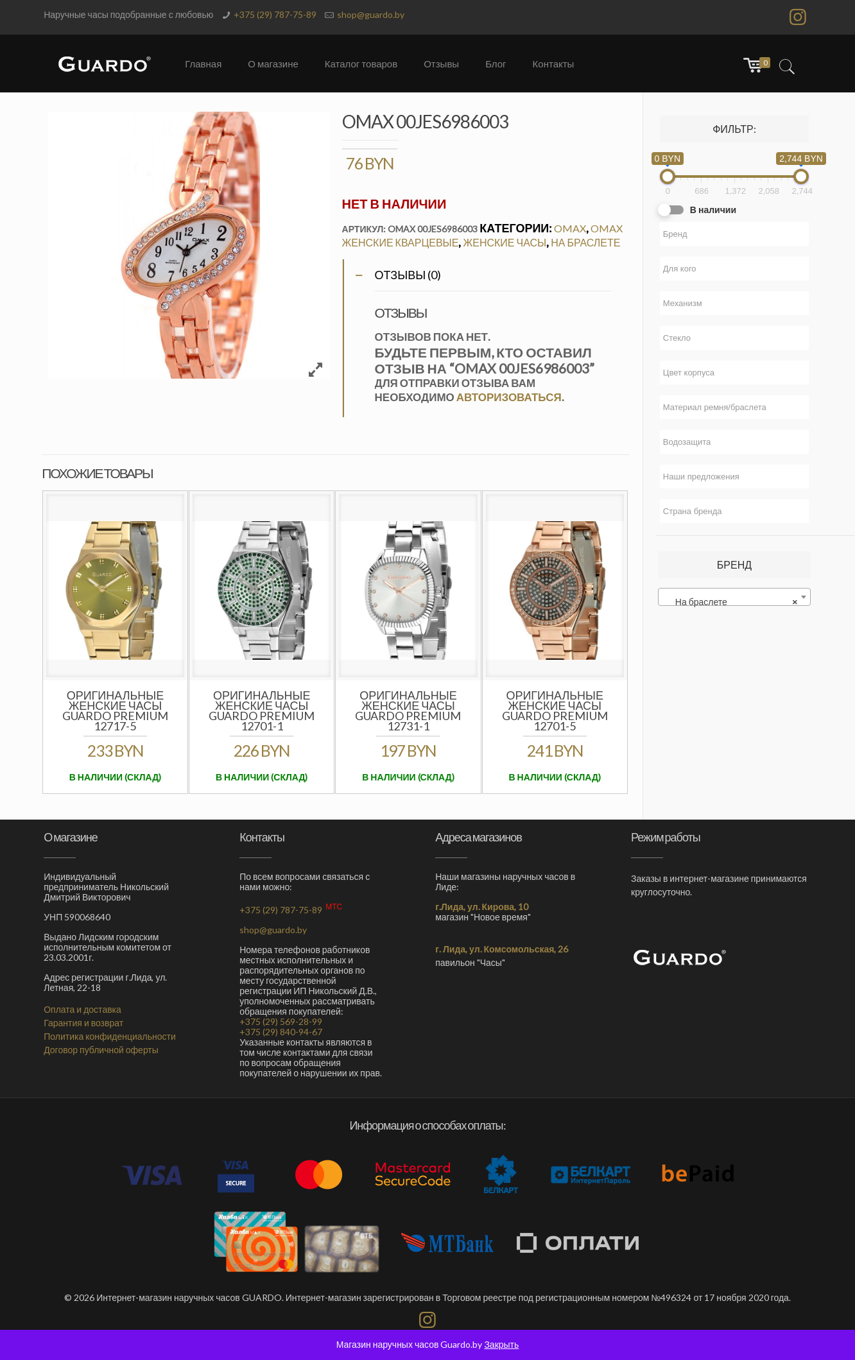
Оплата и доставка (82, 1009)
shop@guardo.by (370, 14)
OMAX (570, 228)
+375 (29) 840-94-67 (280, 1031)
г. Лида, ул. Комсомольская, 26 (501, 948)
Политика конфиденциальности (110, 1036)
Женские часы (504, 242)
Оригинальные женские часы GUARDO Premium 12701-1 (262, 710)
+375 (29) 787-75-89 (275, 14)
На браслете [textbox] (730, 602)
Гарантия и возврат (83, 1022)
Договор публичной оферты (101, 1049)
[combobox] (734, 597)
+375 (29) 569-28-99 (280, 1021)
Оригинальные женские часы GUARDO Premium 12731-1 (408, 710)
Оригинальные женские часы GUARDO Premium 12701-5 (555, 710)
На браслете (585, 242)
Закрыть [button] (501, 1344)
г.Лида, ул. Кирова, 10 (481, 906)
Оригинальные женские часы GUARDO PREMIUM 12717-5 (115, 710)
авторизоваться (509, 397)
